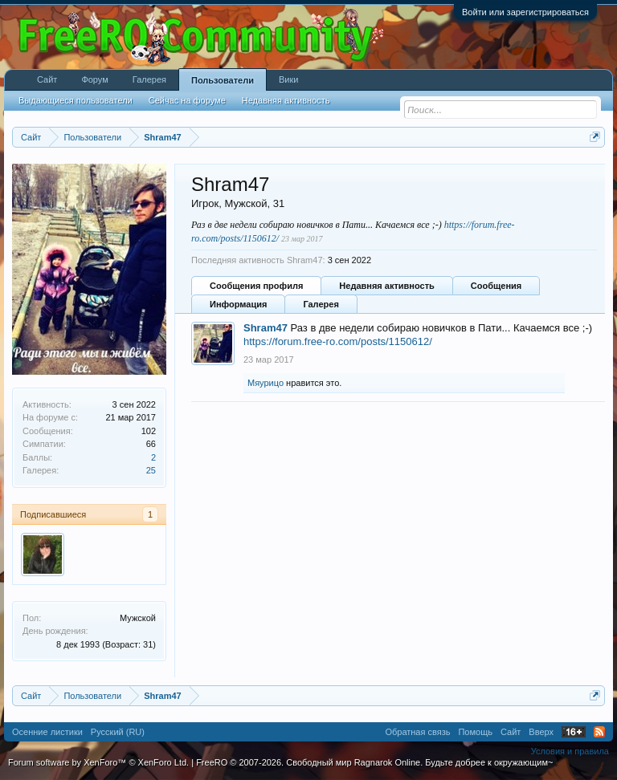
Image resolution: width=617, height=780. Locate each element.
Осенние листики (47, 732)
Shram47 (265, 328)
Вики (288, 79)
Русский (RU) (118, 732)
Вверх (541, 732)
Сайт (47, 79)
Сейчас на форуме (187, 100)
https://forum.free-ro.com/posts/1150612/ (337, 341)
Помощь (475, 732)
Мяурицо (265, 383)
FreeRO (374, 762)
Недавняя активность (386, 285)
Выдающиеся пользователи (75, 100)
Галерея (320, 304)
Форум (94, 79)
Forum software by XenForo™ (98, 762)
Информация (238, 304)
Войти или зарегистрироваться (525, 12)
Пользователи (222, 80)
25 (151, 470)
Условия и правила (570, 751)
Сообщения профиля (256, 285)
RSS (599, 731)
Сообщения (496, 285)
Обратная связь (417, 732)
